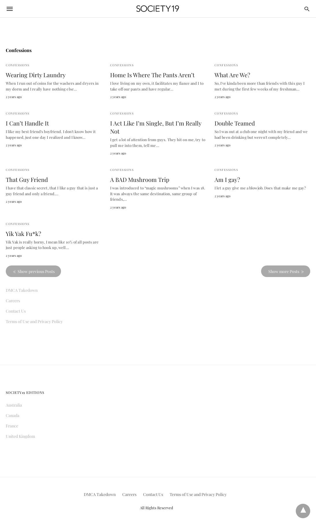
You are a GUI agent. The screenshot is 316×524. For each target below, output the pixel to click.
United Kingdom (20, 436)
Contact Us (16, 311)
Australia (14, 405)
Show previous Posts (36, 271)
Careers (13, 300)
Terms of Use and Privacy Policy (34, 321)
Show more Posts (283, 271)
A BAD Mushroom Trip (139, 179)
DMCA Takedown (22, 290)
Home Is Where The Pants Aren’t (152, 75)
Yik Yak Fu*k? (23, 233)
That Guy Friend (27, 179)
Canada (12, 415)
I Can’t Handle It (27, 123)
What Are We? (232, 75)
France (12, 426)
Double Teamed (235, 123)
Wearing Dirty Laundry (36, 75)
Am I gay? (227, 179)
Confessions (17, 65)
